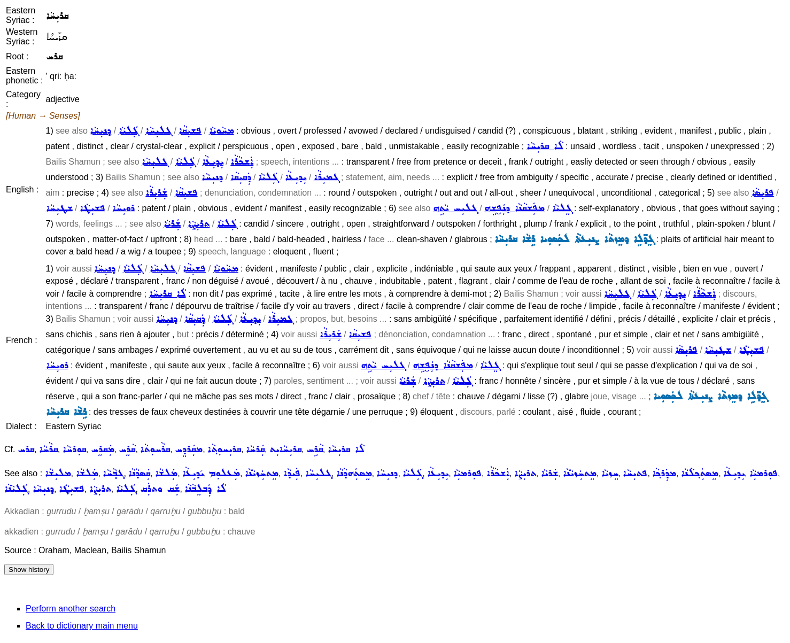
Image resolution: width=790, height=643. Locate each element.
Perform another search (70, 608)
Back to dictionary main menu (82, 625)
